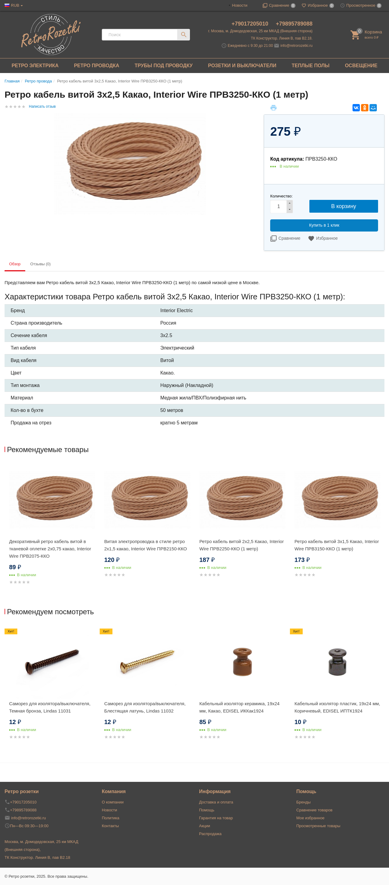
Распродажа (210, 833)
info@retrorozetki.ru (297, 46)
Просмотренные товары (318, 826)
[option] (52, 531)
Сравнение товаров (314, 810)
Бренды (303, 802)
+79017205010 (251, 24)
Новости (239, 5)
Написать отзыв (42, 106)
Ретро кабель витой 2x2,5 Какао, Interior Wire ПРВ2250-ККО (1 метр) (241, 545)
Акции (204, 826)
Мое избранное (310, 818)
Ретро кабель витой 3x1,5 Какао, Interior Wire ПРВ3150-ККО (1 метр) (336, 545)
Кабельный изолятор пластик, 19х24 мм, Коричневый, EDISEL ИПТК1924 (337, 707)
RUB (15, 5)
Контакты (110, 826)
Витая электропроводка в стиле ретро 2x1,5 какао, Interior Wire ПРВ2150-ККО (145, 545)
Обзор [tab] (15, 264)
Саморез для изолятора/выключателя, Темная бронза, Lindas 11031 (50, 707)
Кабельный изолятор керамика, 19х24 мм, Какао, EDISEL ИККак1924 (239, 707)
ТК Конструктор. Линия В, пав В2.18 (37, 857)
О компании (113, 802)
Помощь (206, 810)
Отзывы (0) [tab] (40, 264)
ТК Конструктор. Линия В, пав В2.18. (282, 38)
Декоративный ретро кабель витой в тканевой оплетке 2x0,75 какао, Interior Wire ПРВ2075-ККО (50, 549)
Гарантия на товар (216, 818)
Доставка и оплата (216, 802)
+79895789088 (294, 24)
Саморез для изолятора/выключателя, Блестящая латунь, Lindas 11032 (145, 707)
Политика (110, 818)
